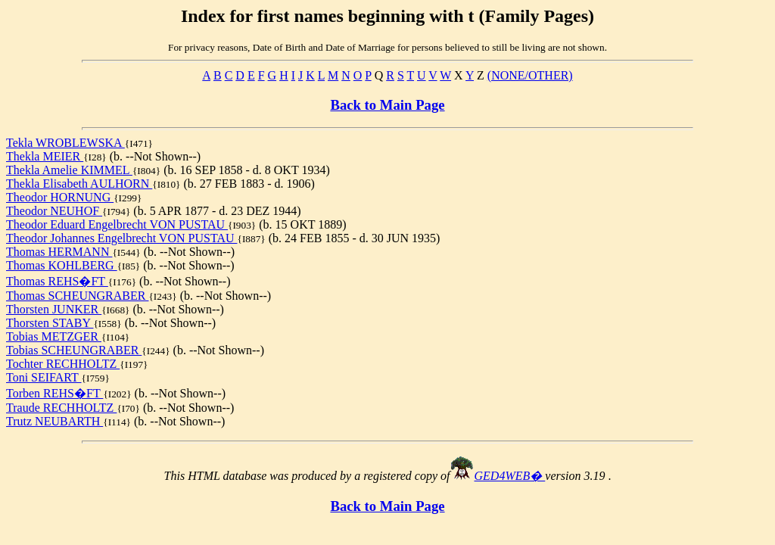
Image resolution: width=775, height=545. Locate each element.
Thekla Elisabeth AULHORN (79, 183)
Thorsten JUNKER (53, 309)
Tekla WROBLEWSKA (65, 142)
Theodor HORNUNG (60, 197)
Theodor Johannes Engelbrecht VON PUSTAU (121, 238)
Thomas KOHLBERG (61, 265)
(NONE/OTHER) (530, 75)
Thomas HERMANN (59, 251)
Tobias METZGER (53, 336)
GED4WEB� (510, 475)
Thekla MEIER (44, 156)
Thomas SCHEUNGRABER (77, 295)
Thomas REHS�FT (57, 281)
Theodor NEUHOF (54, 210)
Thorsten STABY (49, 322)
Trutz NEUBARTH (54, 421)
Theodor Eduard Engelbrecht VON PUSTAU (117, 224)
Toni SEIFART (44, 377)
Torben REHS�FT (54, 393)
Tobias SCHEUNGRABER (74, 350)
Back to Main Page (387, 105)
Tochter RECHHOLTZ (63, 363)
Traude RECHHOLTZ (61, 407)
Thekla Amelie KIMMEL (69, 170)
